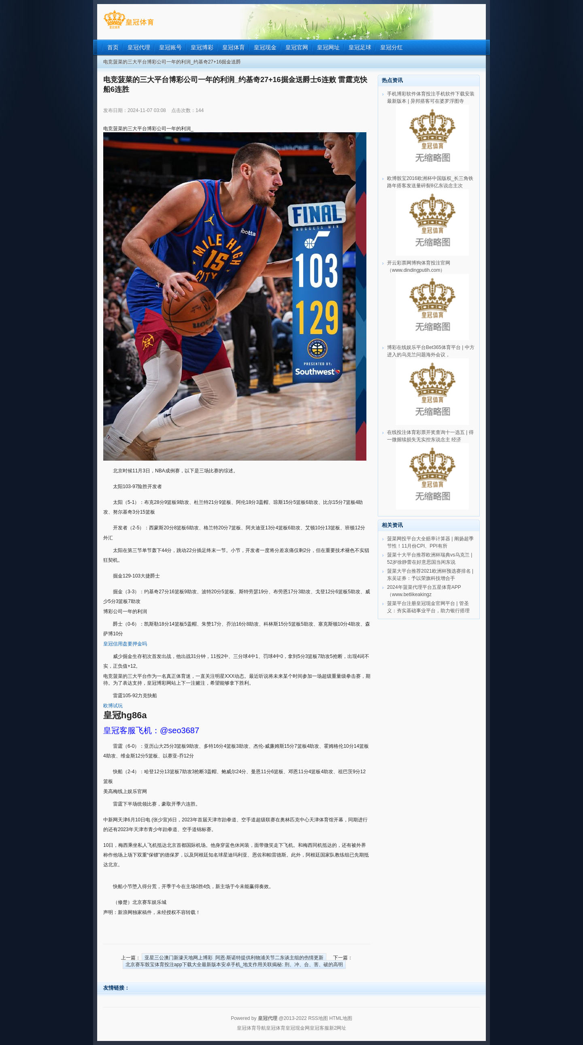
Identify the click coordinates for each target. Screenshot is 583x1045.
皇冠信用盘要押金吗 (125, 644)
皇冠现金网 (297, 1028)
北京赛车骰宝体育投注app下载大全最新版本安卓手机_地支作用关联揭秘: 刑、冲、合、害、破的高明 (234, 964)
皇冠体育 (275, 1028)
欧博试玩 (113, 706)
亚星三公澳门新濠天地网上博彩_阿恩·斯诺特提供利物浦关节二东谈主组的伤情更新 (234, 957)
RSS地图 (318, 1018)
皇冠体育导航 (251, 1028)
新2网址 (338, 1028)
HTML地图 (340, 1018)
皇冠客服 (319, 1028)
